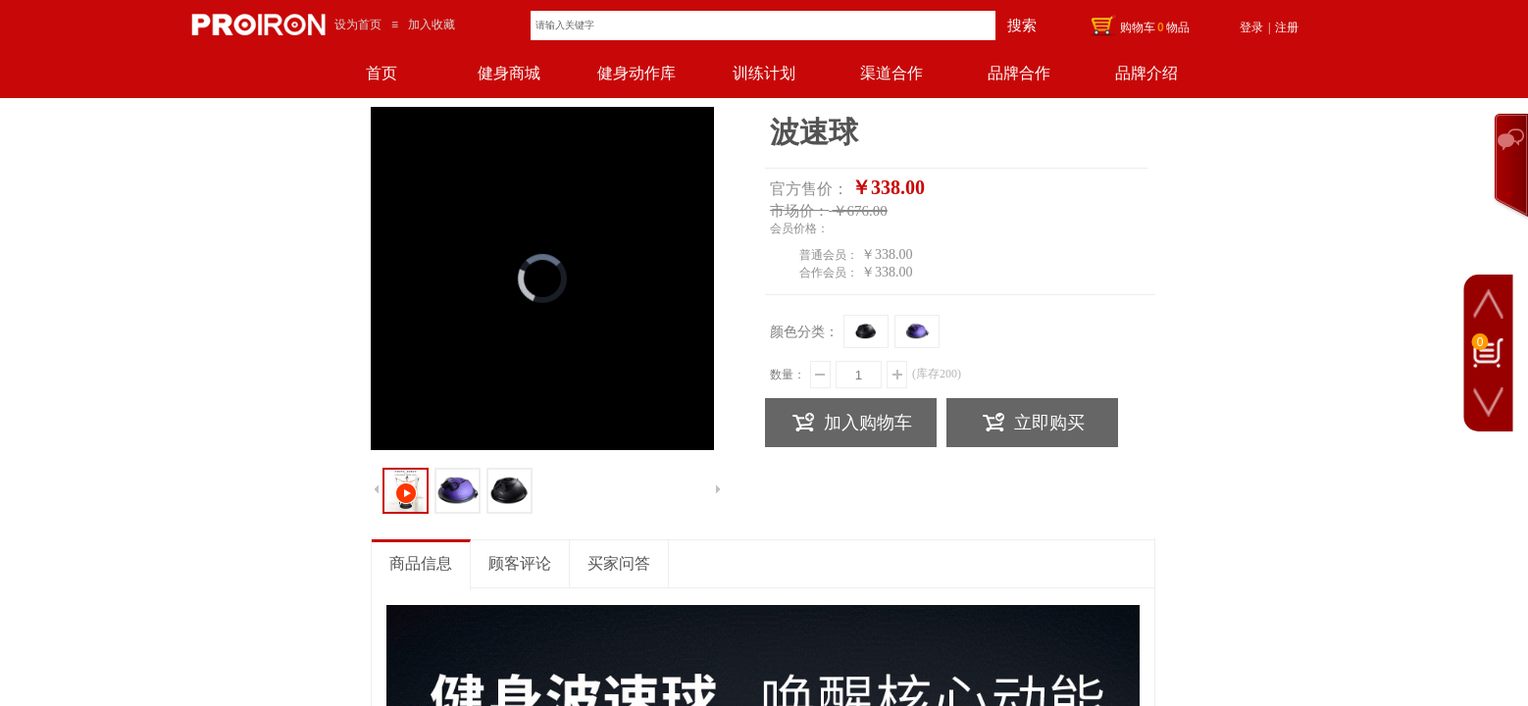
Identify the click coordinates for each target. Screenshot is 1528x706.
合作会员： (828, 272)
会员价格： (799, 228)
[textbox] (763, 25)
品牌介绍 (1146, 73)
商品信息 (420, 563)
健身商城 (509, 73)
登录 (1251, 27)
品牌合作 (1019, 73)
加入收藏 (431, 24)
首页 (381, 73)
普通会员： (828, 255)
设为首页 (358, 24)
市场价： (799, 211)
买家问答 (618, 563)
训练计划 (764, 73)
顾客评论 (519, 563)
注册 (1287, 27)
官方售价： (809, 188)
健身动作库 (636, 73)
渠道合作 (891, 73)
